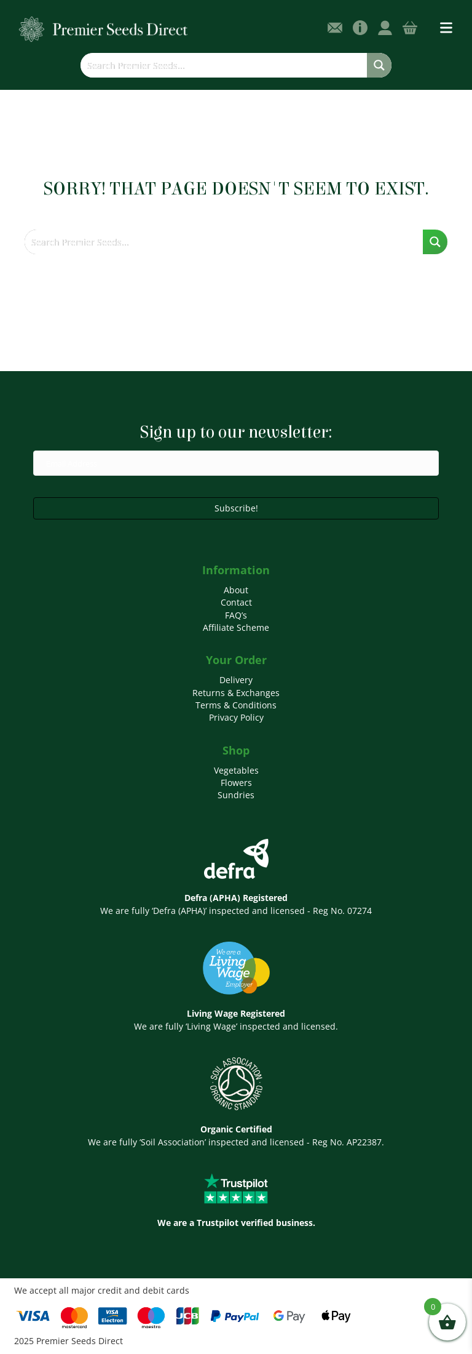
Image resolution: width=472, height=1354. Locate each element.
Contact (236, 602)
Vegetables (236, 770)
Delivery (236, 680)
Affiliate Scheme (236, 627)
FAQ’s (236, 615)
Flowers (236, 782)
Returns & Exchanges (236, 693)
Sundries (236, 795)
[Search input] (224, 65)
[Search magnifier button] (379, 65)
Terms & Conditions (236, 705)
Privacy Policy (236, 717)
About (236, 590)
